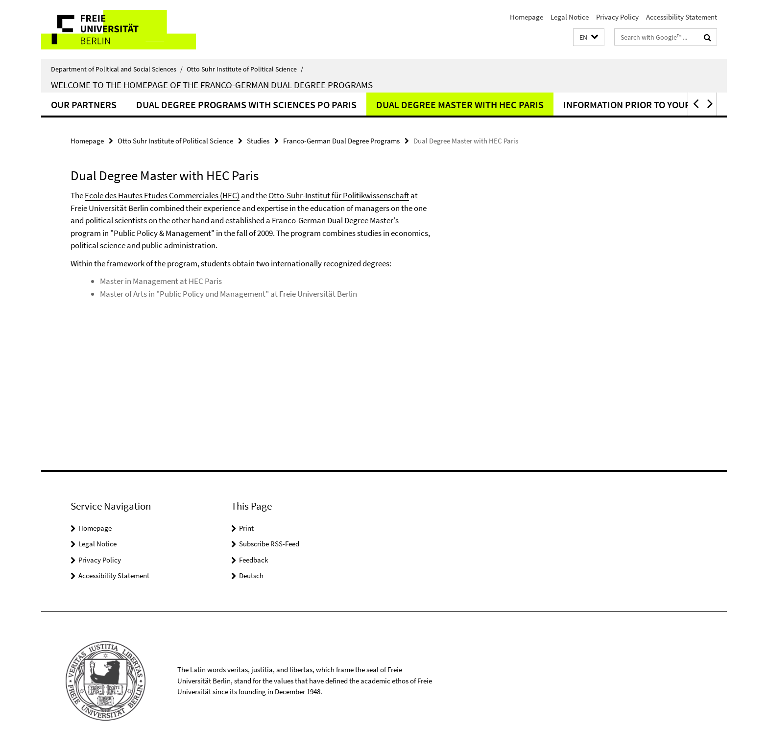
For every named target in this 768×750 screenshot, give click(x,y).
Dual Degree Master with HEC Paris (460, 104)
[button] (588, 37)
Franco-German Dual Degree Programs (341, 140)
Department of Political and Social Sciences (117, 69)
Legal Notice (570, 17)
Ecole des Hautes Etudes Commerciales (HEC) (162, 195)
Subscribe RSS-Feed (269, 543)
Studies (258, 140)
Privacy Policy (617, 17)
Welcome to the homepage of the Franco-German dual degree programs (212, 85)
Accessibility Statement (681, 17)
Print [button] (246, 528)
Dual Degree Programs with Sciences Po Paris (246, 104)
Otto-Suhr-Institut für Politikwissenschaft (338, 195)
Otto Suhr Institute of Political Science (245, 69)
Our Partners (84, 104)
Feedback (253, 559)
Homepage (526, 17)
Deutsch (251, 575)
